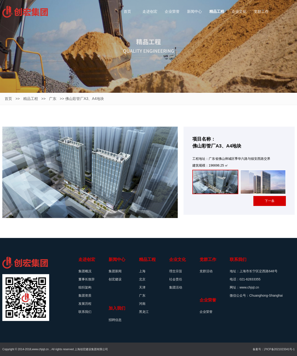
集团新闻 (115, 271)
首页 (8, 99)
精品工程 (30, 99)
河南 (142, 303)
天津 (142, 287)
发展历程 (84, 303)
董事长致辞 (86, 279)
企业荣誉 (206, 312)
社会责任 (175, 279)
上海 (142, 271)
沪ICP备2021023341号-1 (279, 349)
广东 (52, 99)
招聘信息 (115, 320)
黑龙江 (144, 312)
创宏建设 (115, 279)
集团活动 (175, 287)
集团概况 (84, 271)
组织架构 (84, 287)
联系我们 (84, 312)
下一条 (269, 201)
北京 (142, 279)
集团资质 (84, 295)
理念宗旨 (175, 271)
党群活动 (206, 271)
